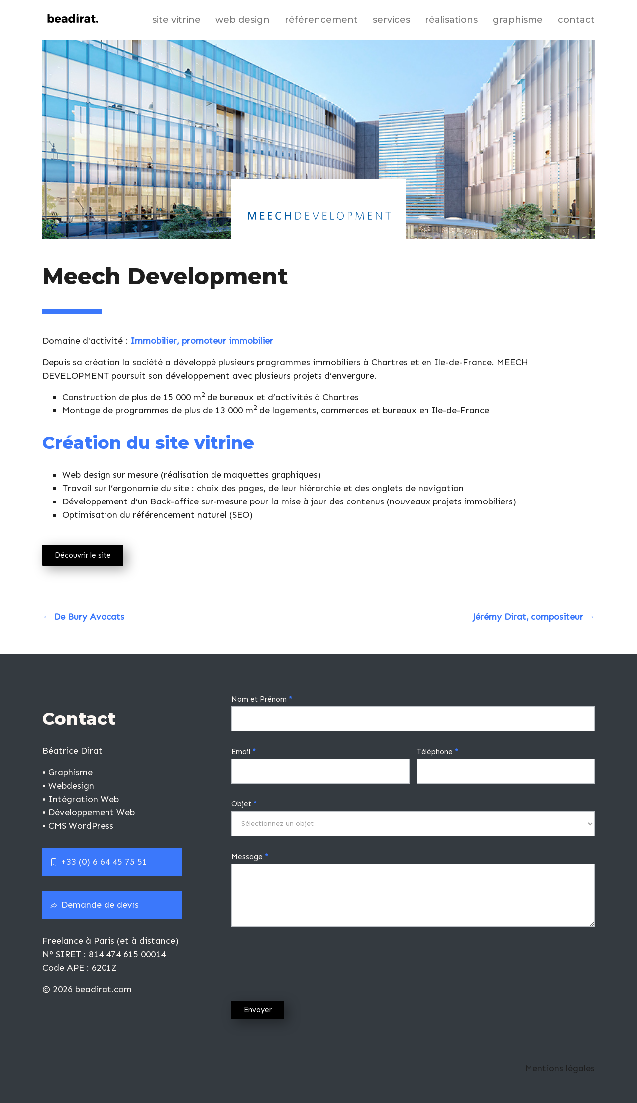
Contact (576, 19)
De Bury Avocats (83, 616)
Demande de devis (94, 905)
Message (249, 856)
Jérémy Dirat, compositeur (534, 616)
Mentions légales (560, 1068)
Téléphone (437, 751)
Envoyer (258, 1009)
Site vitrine (176, 19)
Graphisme (518, 19)
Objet (244, 804)
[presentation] (307, 961)
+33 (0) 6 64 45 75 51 (98, 861)
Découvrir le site (83, 555)
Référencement (321, 19)
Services (391, 19)
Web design (242, 19)
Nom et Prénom (261, 699)
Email (243, 751)
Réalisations (451, 19)
